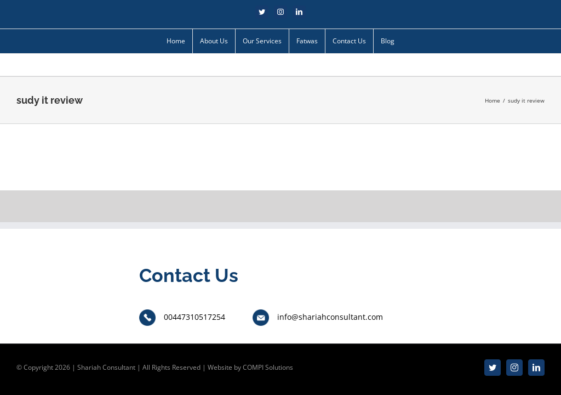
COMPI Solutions (268, 367)
